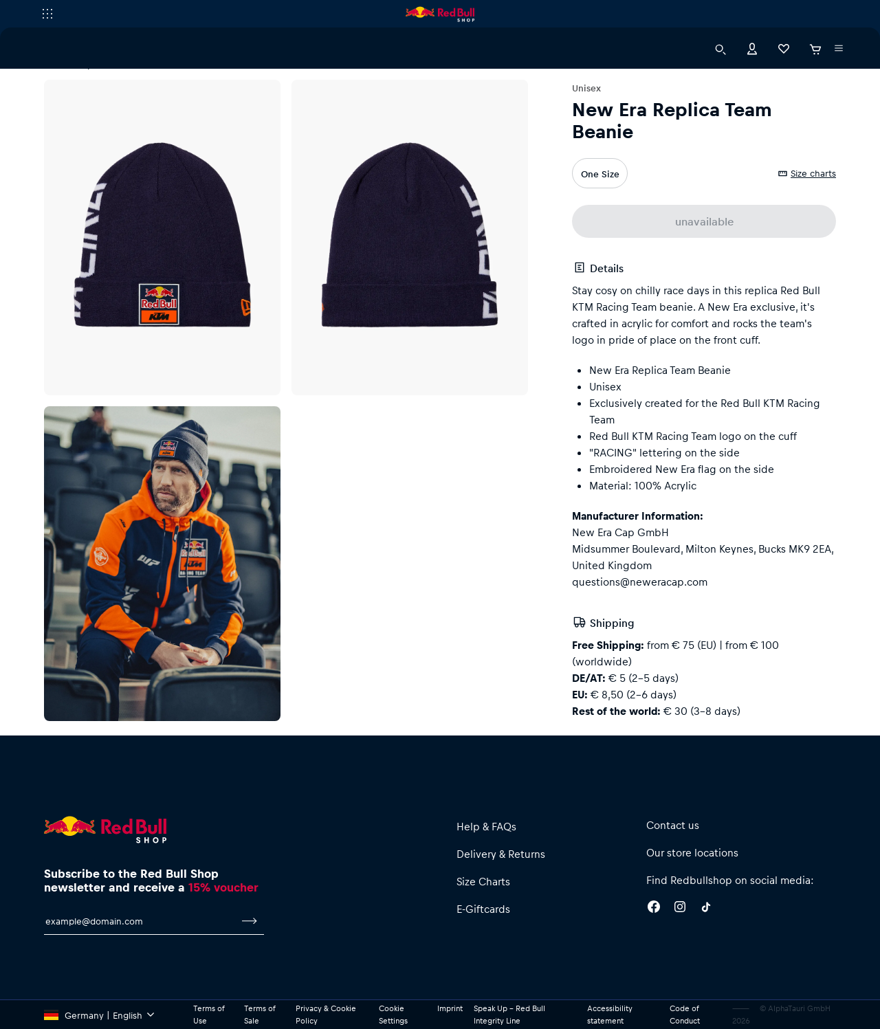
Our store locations (692, 852)
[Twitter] (706, 908)
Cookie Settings (393, 1014)
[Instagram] (680, 908)
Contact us (672, 825)
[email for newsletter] (139, 921)
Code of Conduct (685, 1014)
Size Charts (483, 881)
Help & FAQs (486, 826)
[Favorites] (783, 48)
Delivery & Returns (500, 854)
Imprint (450, 1008)
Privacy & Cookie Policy (326, 1014)
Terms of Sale (259, 1014)
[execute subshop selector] (47, 14)
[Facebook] (653, 908)
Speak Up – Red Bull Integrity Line (509, 1014)
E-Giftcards (483, 909)
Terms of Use (208, 1014)
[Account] (752, 48)
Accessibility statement (609, 1014)
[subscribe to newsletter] (249, 921)
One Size (600, 173)
